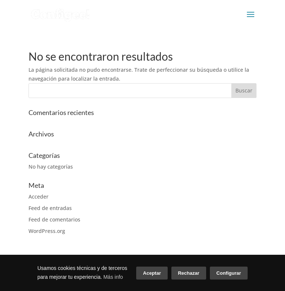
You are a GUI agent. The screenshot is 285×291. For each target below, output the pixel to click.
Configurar (229, 273)
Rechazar (189, 273)
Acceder (38, 196)
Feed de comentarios (54, 219)
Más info (113, 277)
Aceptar (152, 273)
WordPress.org (46, 230)
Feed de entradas (50, 208)
